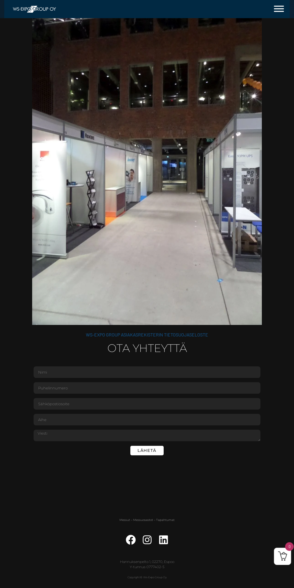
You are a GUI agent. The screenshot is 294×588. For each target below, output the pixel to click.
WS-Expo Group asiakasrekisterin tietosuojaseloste (147, 334)
